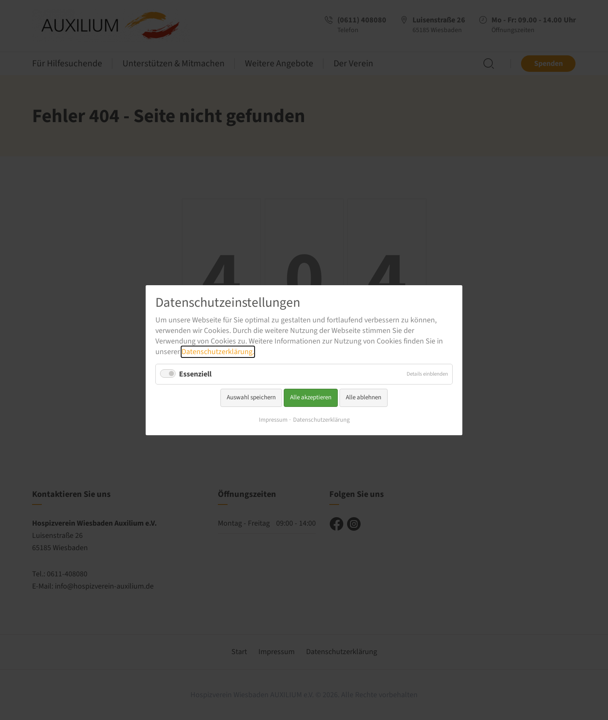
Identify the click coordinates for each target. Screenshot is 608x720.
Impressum (273, 419)
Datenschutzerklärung (321, 419)
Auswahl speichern (251, 397)
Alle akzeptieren (310, 397)
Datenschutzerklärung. (218, 351)
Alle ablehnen (363, 397)
